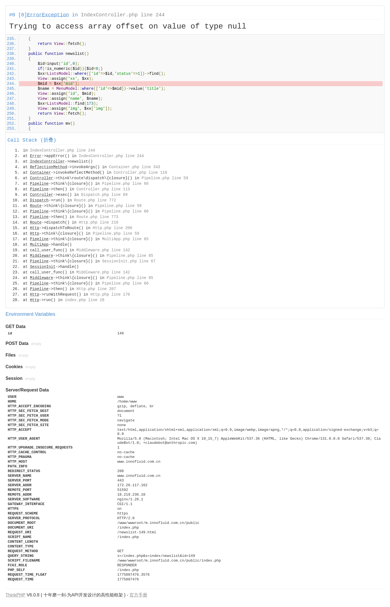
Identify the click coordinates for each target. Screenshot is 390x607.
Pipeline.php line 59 (165, 178)
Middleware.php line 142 (103, 250)
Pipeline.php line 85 (130, 255)
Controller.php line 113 (103, 189)
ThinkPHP (15, 595)
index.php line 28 (84, 300)
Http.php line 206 (112, 228)
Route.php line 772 (95, 200)
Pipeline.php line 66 (125, 183)
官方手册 (138, 595)
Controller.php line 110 (140, 172)
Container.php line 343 (134, 167)
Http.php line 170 (110, 294)
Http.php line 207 (96, 289)
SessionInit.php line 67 (129, 261)
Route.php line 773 (97, 217)
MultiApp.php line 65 (125, 239)
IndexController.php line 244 (122, 15)
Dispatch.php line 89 (104, 195)
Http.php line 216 (98, 222)
